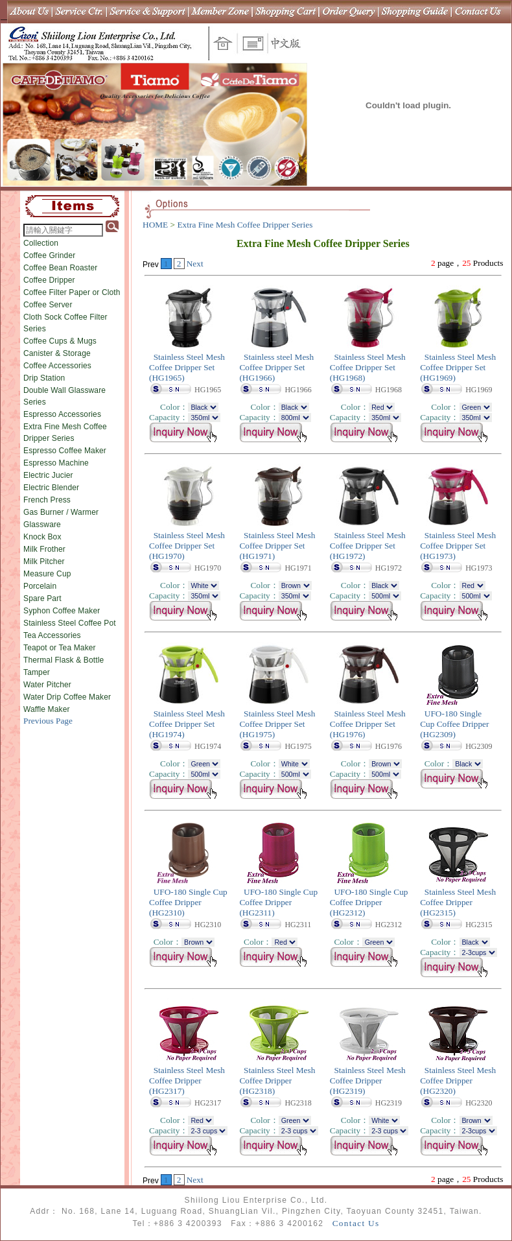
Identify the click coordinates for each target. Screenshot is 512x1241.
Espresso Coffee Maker (64, 450)
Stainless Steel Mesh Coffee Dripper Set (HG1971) (277, 545)
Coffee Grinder (49, 255)
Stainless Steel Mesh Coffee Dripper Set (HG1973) (458, 545)
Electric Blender (51, 487)
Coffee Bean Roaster (60, 267)
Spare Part (42, 598)
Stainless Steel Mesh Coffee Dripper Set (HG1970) (187, 545)
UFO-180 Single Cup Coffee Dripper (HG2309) (454, 724)
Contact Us (356, 1223)
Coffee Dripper (49, 280)
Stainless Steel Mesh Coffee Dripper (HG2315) (458, 902)
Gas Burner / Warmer (61, 512)
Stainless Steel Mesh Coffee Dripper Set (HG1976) (368, 724)
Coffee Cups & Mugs (60, 341)
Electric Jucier (48, 475)
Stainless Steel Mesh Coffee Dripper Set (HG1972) (368, 545)
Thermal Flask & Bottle (63, 660)
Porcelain (39, 586)
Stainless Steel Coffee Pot (69, 623)
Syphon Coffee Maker (61, 610)
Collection (40, 243)
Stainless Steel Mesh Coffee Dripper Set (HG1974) (187, 724)
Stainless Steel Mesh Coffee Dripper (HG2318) (277, 1080)
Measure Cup (47, 573)
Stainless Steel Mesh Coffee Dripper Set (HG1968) (368, 367)
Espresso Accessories (62, 414)
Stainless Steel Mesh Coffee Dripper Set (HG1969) (458, 367)
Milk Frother (44, 549)
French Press (47, 499)
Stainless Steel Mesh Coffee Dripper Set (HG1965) (187, 367)
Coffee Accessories (57, 365)
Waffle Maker (46, 709)
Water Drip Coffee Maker (67, 697)
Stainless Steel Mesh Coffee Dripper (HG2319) (368, 1080)
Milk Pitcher (44, 561)
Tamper (36, 672)
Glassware (42, 524)
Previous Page (48, 721)
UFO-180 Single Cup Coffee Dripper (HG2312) (369, 902)
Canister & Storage (57, 353)
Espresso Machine (56, 462)
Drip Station (44, 378)
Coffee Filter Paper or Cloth (72, 292)
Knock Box (42, 536)
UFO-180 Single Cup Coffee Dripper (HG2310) (188, 902)
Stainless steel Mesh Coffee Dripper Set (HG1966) (276, 367)
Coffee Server (48, 304)
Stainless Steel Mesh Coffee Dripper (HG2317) (187, 1080)
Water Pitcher (47, 684)
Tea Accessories (52, 635)
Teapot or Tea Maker (59, 647)
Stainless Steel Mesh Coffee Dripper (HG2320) (458, 1080)
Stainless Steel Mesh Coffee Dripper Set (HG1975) (277, 724)
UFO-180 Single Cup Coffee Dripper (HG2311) (278, 902)
